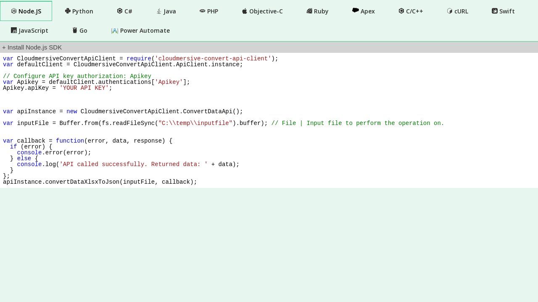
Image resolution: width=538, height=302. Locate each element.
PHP (209, 11)
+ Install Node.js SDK (32, 47)
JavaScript (29, 30)
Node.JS (26, 11)
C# (124, 11)
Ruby (317, 11)
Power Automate (140, 30)
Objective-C (262, 11)
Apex (363, 11)
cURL (457, 11)
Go (79, 30)
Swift (503, 11)
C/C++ (410, 11)
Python (79, 11)
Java (166, 11)
